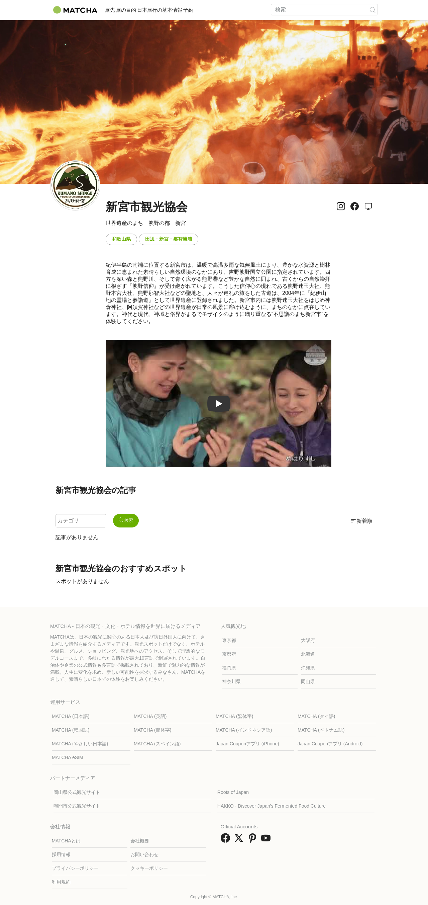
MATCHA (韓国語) (71, 730)
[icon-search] (372, 10)
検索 (126, 520)
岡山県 (308, 681)
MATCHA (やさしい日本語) (80, 743)
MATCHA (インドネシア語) (244, 730)
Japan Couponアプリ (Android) (330, 743)
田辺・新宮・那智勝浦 (168, 239)
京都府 (229, 654)
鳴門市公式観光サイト (77, 806)
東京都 (229, 640)
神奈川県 (231, 681)
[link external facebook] (227, 840)
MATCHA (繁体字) (234, 716)
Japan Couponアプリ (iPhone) (247, 743)
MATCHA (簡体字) (153, 730)
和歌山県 (121, 239)
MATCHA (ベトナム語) (321, 730)
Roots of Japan (233, 792)
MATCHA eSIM (67, 757)
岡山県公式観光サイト (77, 792)
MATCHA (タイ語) (316, 716)
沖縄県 (308, 667)
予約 (222, 10)
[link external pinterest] (254, 840)
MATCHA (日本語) (71, 716)
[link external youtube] (267, 840)
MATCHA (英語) (150, 716)
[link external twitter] (240, 840)
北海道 (308, 654)
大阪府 (308, 640)
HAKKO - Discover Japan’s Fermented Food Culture (271, 806)
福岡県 (229, 667)
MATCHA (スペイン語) (157, 743)
